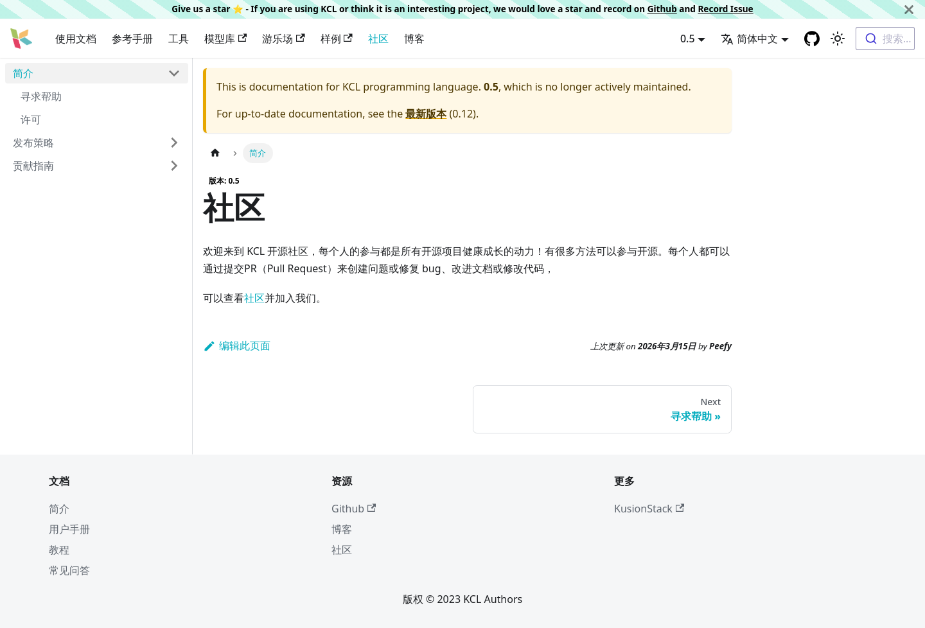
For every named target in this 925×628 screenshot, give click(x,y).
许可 (31, 119)
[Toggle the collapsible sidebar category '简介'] (174, 73)
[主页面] (215, 153)
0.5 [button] (687, 38)
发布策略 (33, 142)
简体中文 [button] (749, 38)
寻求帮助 (41, 96)
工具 (178, 38)
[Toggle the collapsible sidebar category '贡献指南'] (174, 165)
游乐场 (283, 38)
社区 (378, 38)
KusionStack (649, 509)
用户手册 (69, 529)
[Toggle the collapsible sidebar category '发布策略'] (174, 142)
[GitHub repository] (812, 38)
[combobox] (885, 38)
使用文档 (75, 38)
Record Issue (725, 9)
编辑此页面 (236, 345)
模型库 (225, 38)
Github (662, 9)
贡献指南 (33, 166)
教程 (59, 550)
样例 (337, 38)
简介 (23, 73)
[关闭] (909, 9)
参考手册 (132, 38)
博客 (414, 38)
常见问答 (69, 570)
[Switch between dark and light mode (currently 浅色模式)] (837, 38)
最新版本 (425, 114)
